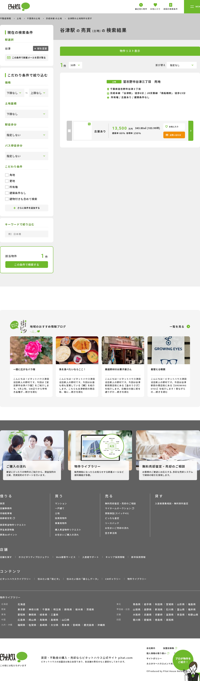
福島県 (192, 604)
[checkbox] (69, 131)
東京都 (21, 609)
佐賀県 (32, 625)
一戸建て (59, 508)
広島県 (21, 619)
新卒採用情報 (138, 557)
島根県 (54, 619)
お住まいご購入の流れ (67, 534)
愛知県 (21, 614)
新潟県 (159, 609)
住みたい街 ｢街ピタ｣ (49, 578)
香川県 (137, 619)
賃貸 (2, 503)
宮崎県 (76, 625)
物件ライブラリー (137, 578)
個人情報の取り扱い (156, 653)
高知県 (170, 619)
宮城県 (170, 604)
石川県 (170, 609)
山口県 (66, 619)
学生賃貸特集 (7, 529)
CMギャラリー (113, 578)
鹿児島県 (89, 625)
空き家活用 (111, 533)
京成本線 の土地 (54, 18)
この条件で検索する (26, 265)
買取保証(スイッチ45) (117, 513)
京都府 (159, 614)
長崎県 (43, 625)
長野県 (148, 609)
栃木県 (79, 609)
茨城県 (90, 609)
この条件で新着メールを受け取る (26, 57)
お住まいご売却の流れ (117, 528)
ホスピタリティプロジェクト (33, 557)
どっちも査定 (112, 518)
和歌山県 (193, 614)
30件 (73, 65)
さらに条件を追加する (27, 207)
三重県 (54, 614)
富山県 (181, 609)
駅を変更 (42, 48)
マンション (61, 503)
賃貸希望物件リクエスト (13, 524)
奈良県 (181, 614)
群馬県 (68, 609)
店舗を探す (6, 557)
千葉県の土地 (34, 18)
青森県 (137, 604)
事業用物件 (61, 523)
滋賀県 (170, 614)
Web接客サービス (66, 557)
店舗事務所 (6, 508)
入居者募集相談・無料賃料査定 (171, 503)
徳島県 (159, 619)
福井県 (192, 609)
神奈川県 (34, 609)
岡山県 (32, 619)
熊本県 (66, 625)
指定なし (175, 65)
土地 (19, 18)
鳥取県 (43, 619)
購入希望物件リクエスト (68, 529)
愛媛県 (148, 619)
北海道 (21, 604)
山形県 (181, 604)
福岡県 (21, 625)
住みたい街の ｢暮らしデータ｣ (82, 578)
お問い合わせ (173, 135)
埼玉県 (57, 609)
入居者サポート (90, 557)
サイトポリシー (154, 658)
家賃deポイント (8, 534)
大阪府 (137, 614)
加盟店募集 (168, 648)
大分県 (54, 625)
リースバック (112, 523)
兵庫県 (148, 614)
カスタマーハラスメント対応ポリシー (165, 663)
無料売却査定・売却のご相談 (120, 503)
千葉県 (46, 609)
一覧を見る (177, 326)
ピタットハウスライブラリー (15, 578)
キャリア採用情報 (115, 557)
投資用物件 (61, 518)
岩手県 (148, 604)
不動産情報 (6, 18)
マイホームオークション (118, 508)
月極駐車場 (6, 513)
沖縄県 (101, 625)
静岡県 (32, 614)
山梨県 (137, 609)
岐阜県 (43, 614)
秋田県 (159, 604)
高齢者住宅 (6, 518)
